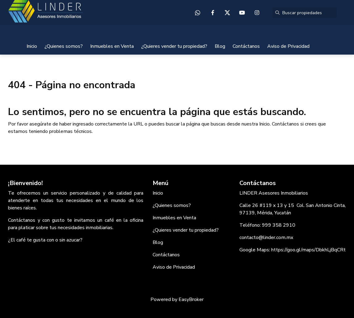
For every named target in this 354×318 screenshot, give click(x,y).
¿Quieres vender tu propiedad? (174, 46)
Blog (220, 46)
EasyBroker (191, 299)
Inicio (32, 46)
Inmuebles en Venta (112, 46)
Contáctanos (246, 46)
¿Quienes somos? (63, 46)
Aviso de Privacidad (288, 46)
